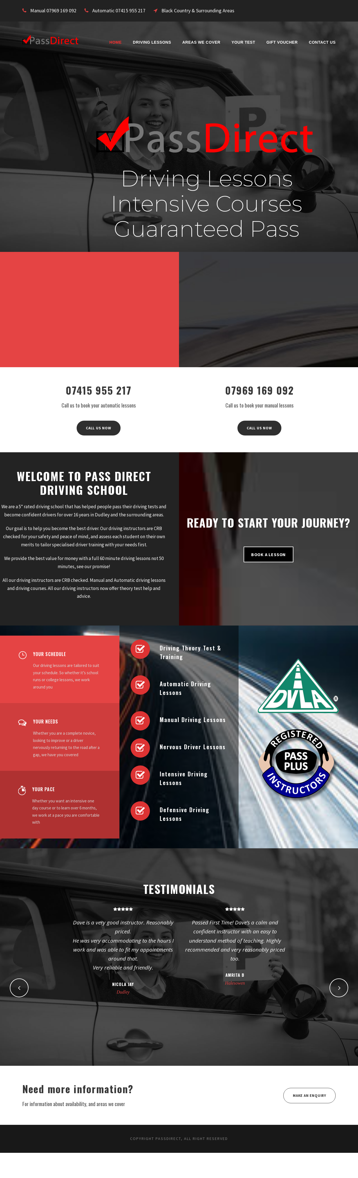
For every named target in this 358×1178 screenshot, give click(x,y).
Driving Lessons (152, 42)
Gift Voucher (282, 42)
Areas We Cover (201, 42)
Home (115, 42)
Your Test (243, 42)
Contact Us (322, 42)
